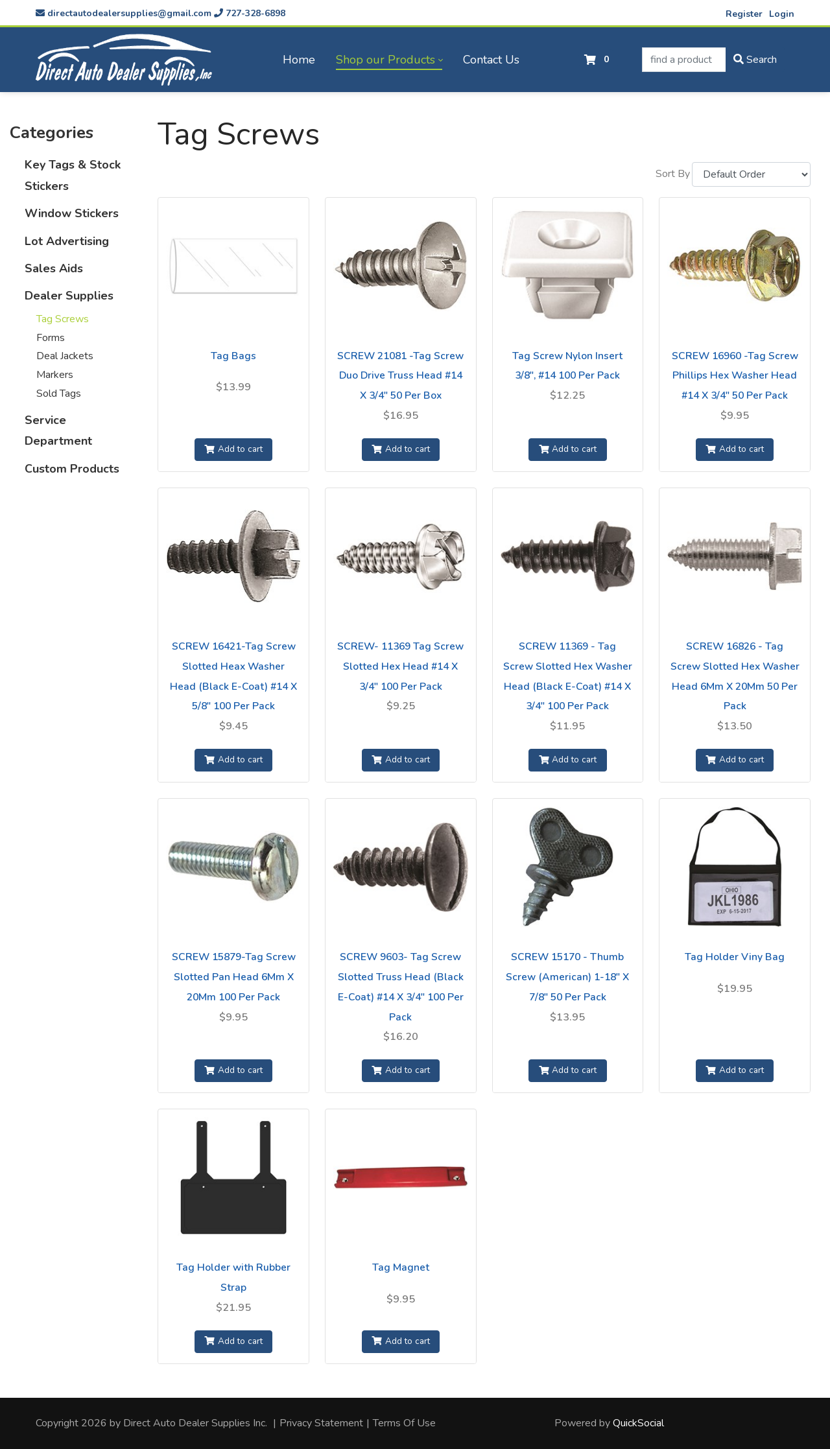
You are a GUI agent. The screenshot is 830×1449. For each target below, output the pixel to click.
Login (781, 14)
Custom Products (72, 469)
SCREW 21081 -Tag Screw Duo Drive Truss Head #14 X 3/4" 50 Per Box (400, 376)
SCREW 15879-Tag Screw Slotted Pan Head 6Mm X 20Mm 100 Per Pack (234, 977)
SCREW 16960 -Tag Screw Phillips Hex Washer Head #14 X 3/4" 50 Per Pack (735, 376)
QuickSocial (638, 1423)
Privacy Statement (321, 1423)
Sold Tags (58, 393)
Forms (50, 338)
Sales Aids (54, 268)
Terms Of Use (404, 1423)
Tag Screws (62, 319)
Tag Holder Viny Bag (735, 957)
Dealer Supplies (69, 295)
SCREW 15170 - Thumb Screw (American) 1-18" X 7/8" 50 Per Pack (567, 977)
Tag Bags (233, 356)
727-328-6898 (249, 13)
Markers (54, 375)
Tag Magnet (400, 1267)
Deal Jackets (64, 356)
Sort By (673, 174)
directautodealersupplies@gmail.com (123, 13)
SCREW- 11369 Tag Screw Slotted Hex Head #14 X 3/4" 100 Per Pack (400, 666)
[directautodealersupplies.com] (124, 60)
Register (744, 14)
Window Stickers (72, 213)
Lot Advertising (67, 241)
